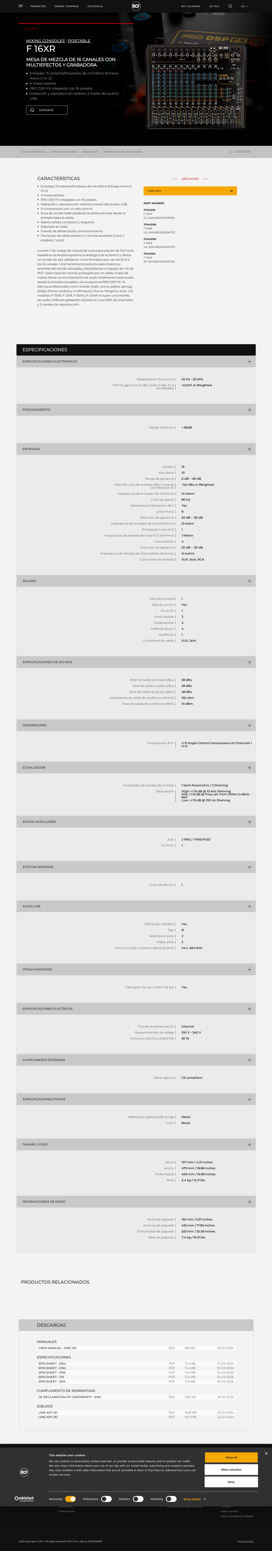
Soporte (46, 110)
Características (33, 151)
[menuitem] (66, 6)
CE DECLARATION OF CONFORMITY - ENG (69, 1397)
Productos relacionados (123, 151)
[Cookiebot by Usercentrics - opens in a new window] (24, 1544)
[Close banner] (266, 1498)
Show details (192, 1543)
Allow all (231, 1502)
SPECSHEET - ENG (52, 1368)
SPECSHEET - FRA (52, 1372)
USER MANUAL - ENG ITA (57, 1348)
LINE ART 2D (47, 1412)
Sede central (228, 1491)
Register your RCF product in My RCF (201, 1458)
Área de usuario (175, 1491)
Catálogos (103, 1491)
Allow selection (231, 1514)
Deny (231, 1526)
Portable (63, 1491)
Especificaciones (64, 151)
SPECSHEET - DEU (52, 1363)
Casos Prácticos (138, 1491)
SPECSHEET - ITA (51, 1377)
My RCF (214, 6)
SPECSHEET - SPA (51, 1381)
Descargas (90, 151)
